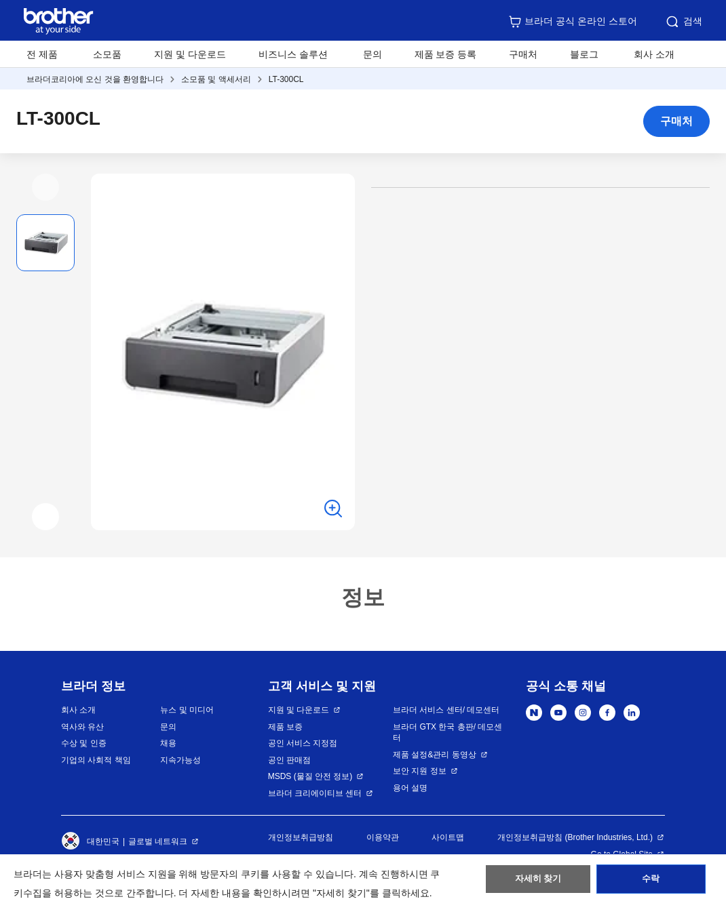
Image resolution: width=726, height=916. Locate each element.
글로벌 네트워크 (157, 841)
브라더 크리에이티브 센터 (315, 793)
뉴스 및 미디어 (187, 710)
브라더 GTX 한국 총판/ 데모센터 (447, 732)
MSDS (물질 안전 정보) (310, 776)
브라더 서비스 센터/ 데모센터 (446, 710)
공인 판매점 (289, 760)
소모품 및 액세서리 (216, 79)
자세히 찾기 (538, 883)
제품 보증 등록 (446, 54)
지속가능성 (180, 760)
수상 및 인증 (84, 743)
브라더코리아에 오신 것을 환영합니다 (95, 79)
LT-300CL (286, 79)
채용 (168, 743)
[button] (45, 187)
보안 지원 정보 (419, 771)
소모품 (107, 54)
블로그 (584, 54)
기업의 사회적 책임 (96, 760)
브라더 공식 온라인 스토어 (572, 21)
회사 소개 (78, 710)
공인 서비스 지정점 (303, 743)
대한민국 (90, 841)
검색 (683, 22)
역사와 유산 (82, 727)
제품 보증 (285, 727)
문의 (372, 54)
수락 (651, 883)
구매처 (523, 54)
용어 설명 (410, 788)
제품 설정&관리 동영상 (434, 754)
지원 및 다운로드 (190, 54)
